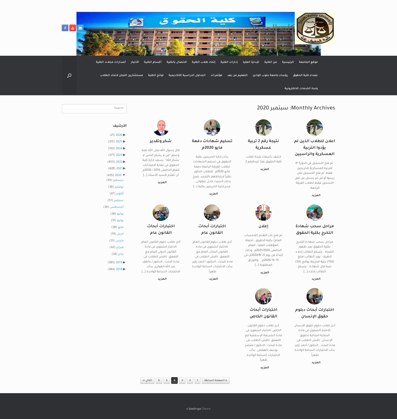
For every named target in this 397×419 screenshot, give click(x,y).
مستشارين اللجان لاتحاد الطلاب (121, 75)
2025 (119, 142)
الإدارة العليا (251, 62)
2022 (119, 162)
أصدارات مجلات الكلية (111, 62)
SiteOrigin (195, 409)
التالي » (147, 380)
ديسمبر (118, 180)
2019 (119, 262)
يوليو (120, 214)
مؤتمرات (216, 75)
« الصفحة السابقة (215, 380)
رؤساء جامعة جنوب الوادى (270, 75)
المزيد (315, 195)
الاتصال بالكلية (177, 62)
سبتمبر (119, 200)
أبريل (120, 234)
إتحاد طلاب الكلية (203, 62)
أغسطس (117, 207)
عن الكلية (270, 62)
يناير (121, 254)
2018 (119, 269)
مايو (121, 227)
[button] (69, 75)
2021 (119, 168)
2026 (119, 135)
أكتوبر (120, 194)
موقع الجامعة (308, 62)
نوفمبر (119, 187)
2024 (119, 148)
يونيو (120, 220)
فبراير (120, 247)
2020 (118, 175)
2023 (119, 155)
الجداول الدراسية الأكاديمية (187, 75)
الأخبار (135, 62)
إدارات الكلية (229, 62)
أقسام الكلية (153, 62)
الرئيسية (288, 62)
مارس (119, 241)
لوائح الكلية (156, 75)
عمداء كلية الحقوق (305, 75)
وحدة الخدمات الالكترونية (301, 88)
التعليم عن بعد (237, 75)
